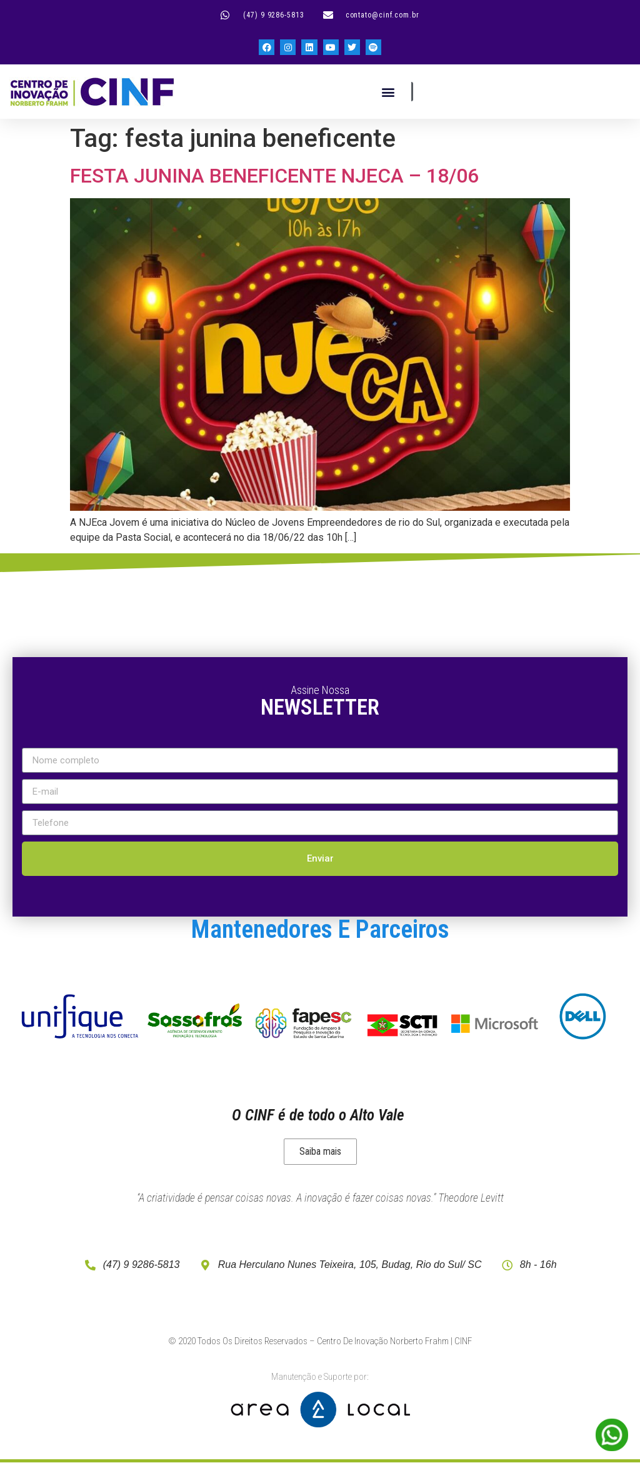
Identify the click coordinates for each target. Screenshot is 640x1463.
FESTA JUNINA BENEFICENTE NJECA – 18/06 (274, 176)
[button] (388, 91)
